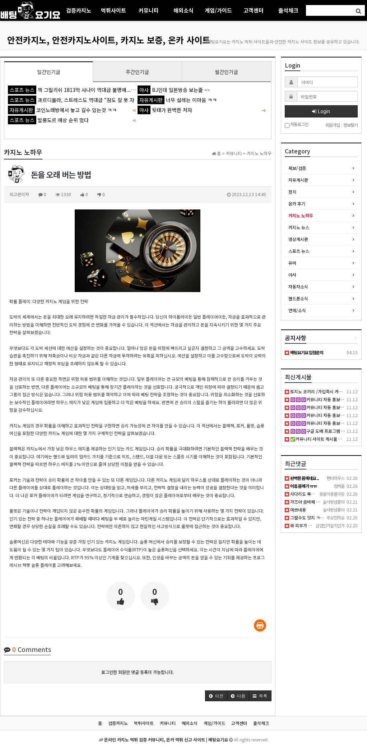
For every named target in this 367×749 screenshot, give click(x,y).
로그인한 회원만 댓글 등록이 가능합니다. (137, 672)
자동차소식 (298, 286)
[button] (216, 695)
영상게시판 (298, 239)
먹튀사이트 (113, 10)
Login (321, 111)
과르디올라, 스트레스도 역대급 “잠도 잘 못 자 (71, 100)
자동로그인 (296, 125)
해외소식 (183, 10)
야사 (292, 275)
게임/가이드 (218, 10)
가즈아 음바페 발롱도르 (308, 502)
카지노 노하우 (300, 215)
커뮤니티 (149, 10)
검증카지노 (78, 10)
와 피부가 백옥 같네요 (307, 525)
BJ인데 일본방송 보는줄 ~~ (174, 89)
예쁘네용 (295, 510)
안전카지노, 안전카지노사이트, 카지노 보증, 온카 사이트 (108, 39)
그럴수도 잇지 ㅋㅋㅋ (306, 517)
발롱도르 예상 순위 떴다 (48, 120)
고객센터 (253, 10)
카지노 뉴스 (298, 227)
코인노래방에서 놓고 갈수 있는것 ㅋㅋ (62, 110)
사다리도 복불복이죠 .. (307, 494)
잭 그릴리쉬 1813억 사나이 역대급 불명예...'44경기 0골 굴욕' (88, 89)
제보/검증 (297, 168)
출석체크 (288, 10)
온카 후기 (296, 203)
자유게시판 (298, 180)
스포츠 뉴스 (298, 251)
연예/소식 (297, 310)
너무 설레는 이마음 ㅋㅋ (177, 100)
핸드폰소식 (298, 298)
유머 (292, 263)
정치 (292, 192)
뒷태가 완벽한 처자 (165, 110)
